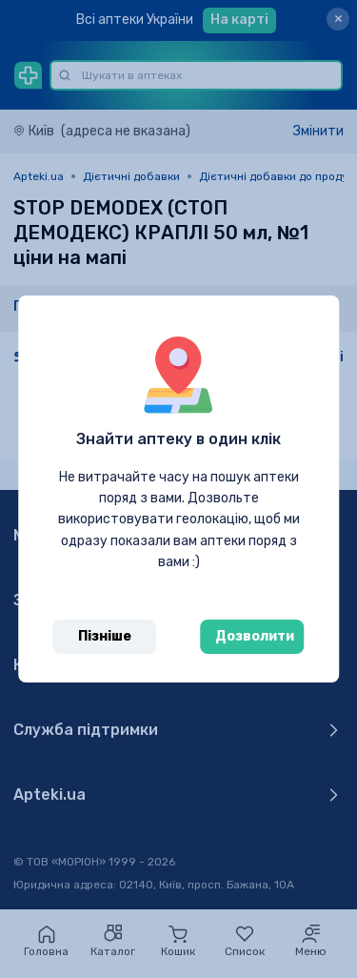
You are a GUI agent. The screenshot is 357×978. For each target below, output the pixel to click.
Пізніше (104, 636)
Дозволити (254, 636)
